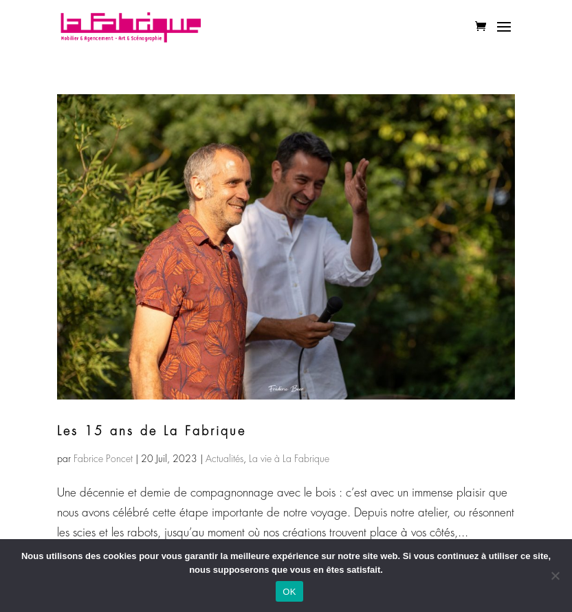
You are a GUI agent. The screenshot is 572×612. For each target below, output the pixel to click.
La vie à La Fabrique (289, 458)
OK (289, 592)
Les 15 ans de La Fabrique (151, 431)
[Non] (555, 575)
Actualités (224, 458)
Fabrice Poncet (103, 458)
